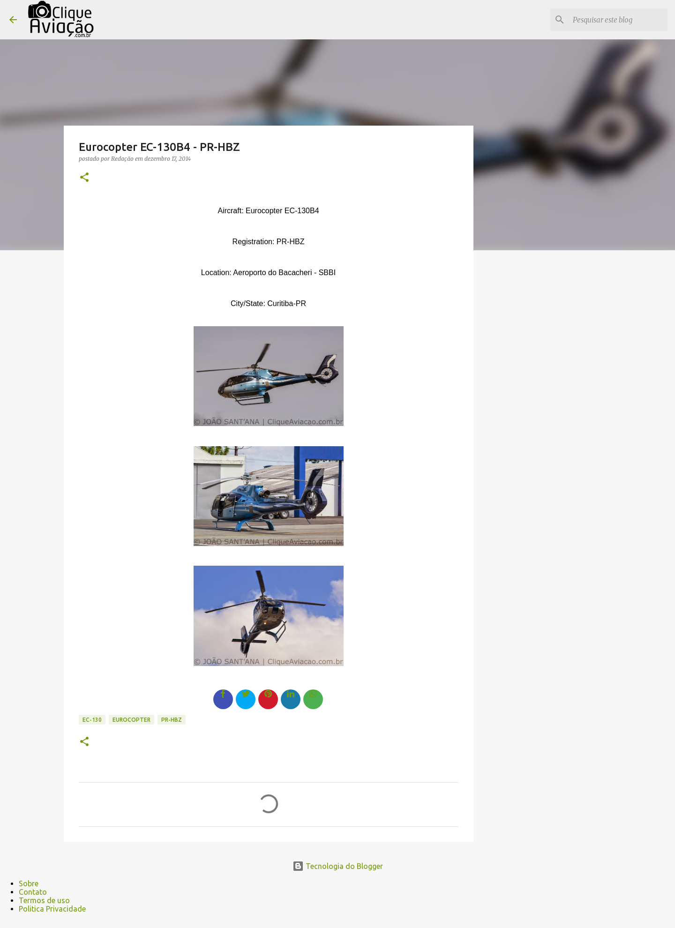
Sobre (28, 883)
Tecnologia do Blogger (337, 866)
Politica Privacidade (52, 909)
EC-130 (92, 720)
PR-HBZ (171, 720)
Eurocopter (131, 720)
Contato (33, 892)
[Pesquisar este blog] (618, 19)
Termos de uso (44, 900)
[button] (84, 178)
